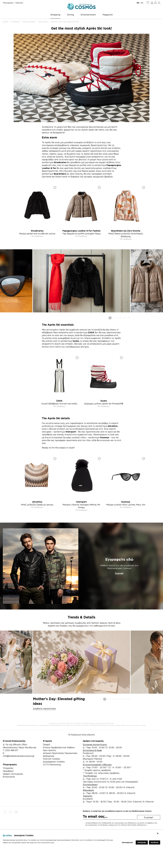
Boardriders (60, 174)
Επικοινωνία (9, 777)
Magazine (108, 14)
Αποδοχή (154, 842)
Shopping (55, 14)
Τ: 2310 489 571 (10, 750)
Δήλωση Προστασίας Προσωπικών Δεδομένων (60, 754)
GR (138, 3)
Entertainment (88, 14)
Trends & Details (28, 22)
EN (142, 3)
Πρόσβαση (8, 771)
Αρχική (5, 22)
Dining (70, 14)
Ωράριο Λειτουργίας (13, 774)
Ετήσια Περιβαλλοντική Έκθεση (59, 747)
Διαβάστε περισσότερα (44, 708)
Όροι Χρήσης (49, 750)
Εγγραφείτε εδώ (119, 559)
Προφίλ (46, 744)
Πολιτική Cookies (51, 759)
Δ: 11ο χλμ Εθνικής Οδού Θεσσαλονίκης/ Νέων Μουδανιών (19, 745)
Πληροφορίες (8, 3)
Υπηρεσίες (19, 3)
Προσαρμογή (127, 842)
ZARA (91, 332)
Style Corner (43, 22)
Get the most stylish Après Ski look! (65, 22)
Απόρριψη (142, 842)
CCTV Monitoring (52, 764)
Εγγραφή (119, 573)
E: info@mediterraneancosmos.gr (18, 754)
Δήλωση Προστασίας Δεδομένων (133, 825)
